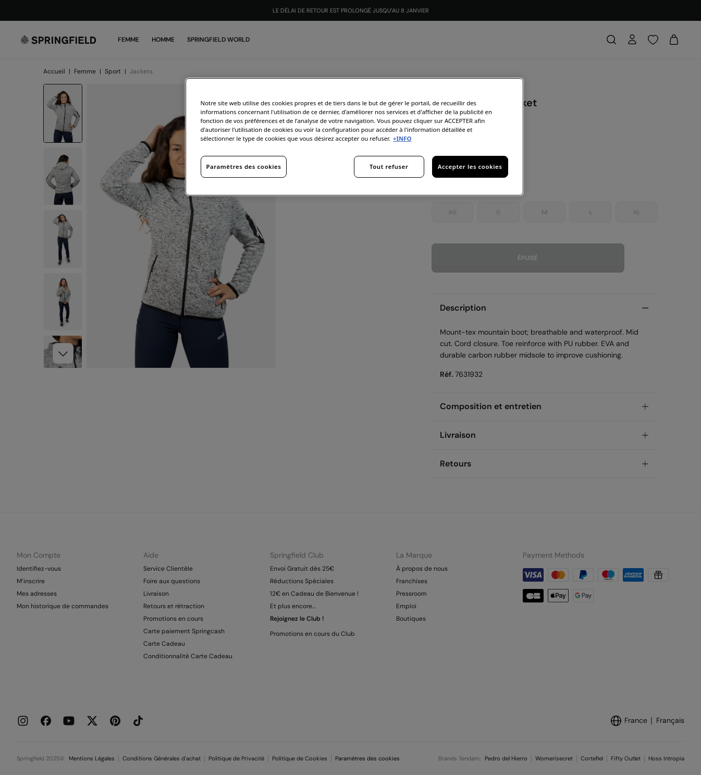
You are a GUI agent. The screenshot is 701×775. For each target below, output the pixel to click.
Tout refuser (389, 166)
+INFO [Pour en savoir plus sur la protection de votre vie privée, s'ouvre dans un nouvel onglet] (402, 138)
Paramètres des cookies (243, 166)
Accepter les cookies (470, 166)
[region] (354, 137)
